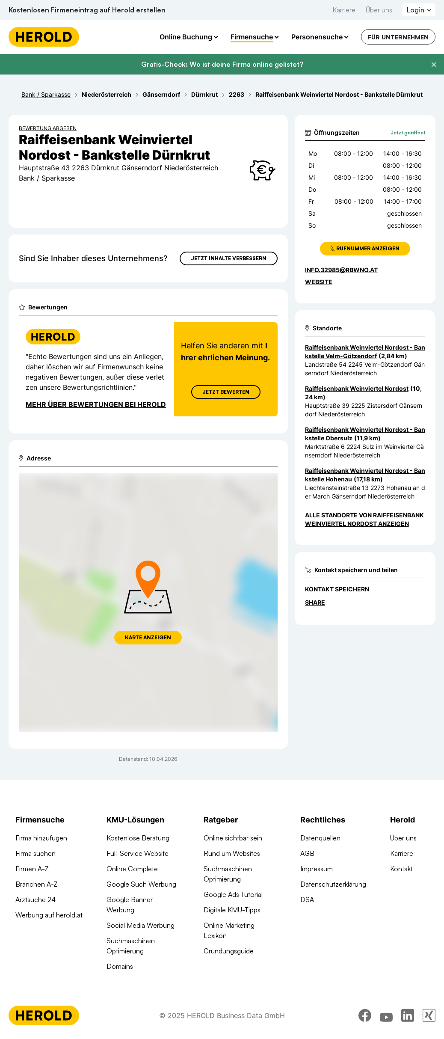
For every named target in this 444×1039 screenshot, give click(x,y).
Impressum (316, 868)
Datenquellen (320, 838)
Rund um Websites (232, 853)
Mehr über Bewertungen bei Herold (96, 404)
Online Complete (132, 868)
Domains (120, 966)
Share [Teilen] (315, 602)
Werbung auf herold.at (49, 915)
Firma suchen (35, 853)
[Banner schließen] (434, 64)
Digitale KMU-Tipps (232, 909)
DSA (307, 899)
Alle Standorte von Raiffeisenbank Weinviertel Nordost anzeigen (364, 519)
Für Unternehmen (398, 37)
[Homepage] (44, 37)
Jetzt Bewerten (225, 392)
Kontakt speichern (337, 589)
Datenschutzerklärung (333, 884)
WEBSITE (318, 281)
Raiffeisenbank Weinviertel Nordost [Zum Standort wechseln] (356, 388)
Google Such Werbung (141, 884)
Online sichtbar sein (233, 838)
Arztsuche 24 (35, 899)
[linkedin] (407, 1015)
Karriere (343, 10)
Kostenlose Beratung (138, 838)
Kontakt (401, 868)
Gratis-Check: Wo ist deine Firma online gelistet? (222, 64)
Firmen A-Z (32, 868)
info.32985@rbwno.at (341, 269)
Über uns (379, 10)
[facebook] (364, 1015)
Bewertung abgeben (48, 128)
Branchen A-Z (36, 884)
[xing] (429, 1015)
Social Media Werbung (141, 925)
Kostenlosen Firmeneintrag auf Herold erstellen (87, 10)
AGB (307, 853)
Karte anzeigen (148, 637)
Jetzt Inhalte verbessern (228, 258)
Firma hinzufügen (41, 838)
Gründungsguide (229, 951)
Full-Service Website (138, 853)
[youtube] (386, 1015)
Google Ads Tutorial (233, 894)
